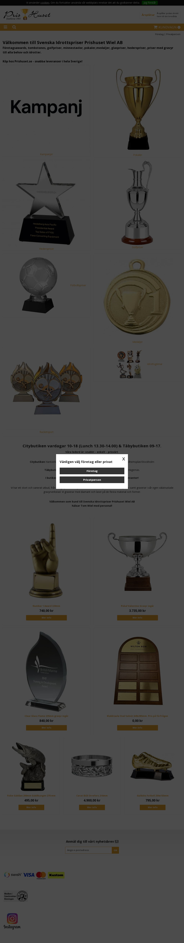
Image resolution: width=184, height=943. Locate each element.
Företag (92, 471)
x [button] (123, 458)
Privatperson (92, 479)
